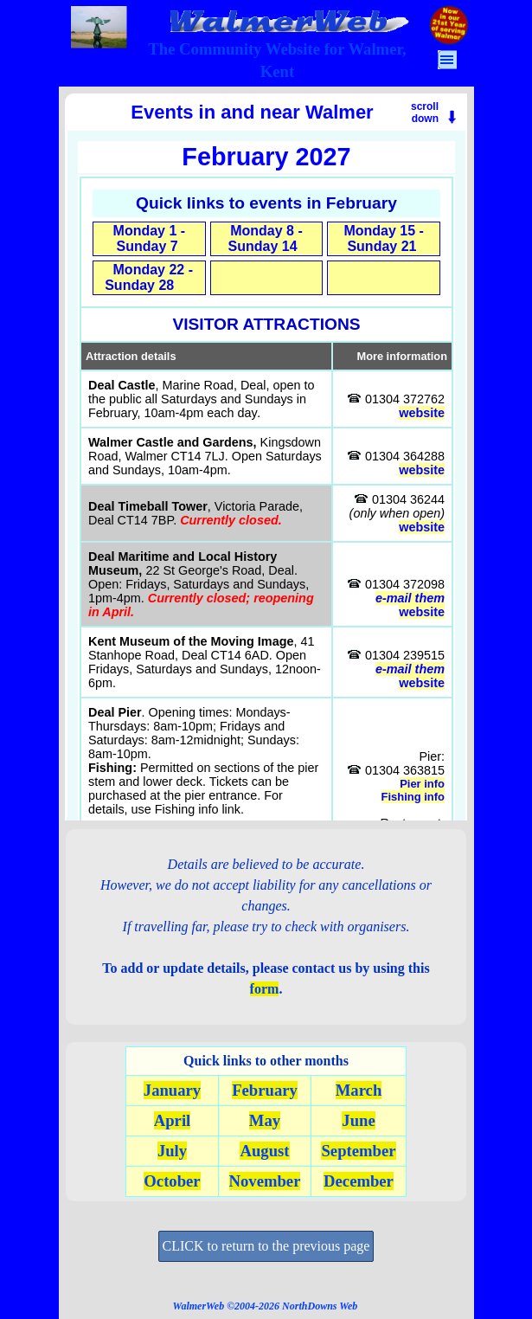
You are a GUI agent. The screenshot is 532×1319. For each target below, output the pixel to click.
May (264, 1120)
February (265, 1090)
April (172, 1120)
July (172, 1151)
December (359, 1181)
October (172, 1181)
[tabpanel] (278, 60)
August (264, 1151)
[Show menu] (447, 59)
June (358, 1120)
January (172, 1090)
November (265, 1181)
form (264, 988)
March (359, 1090)
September (358, 1151)
